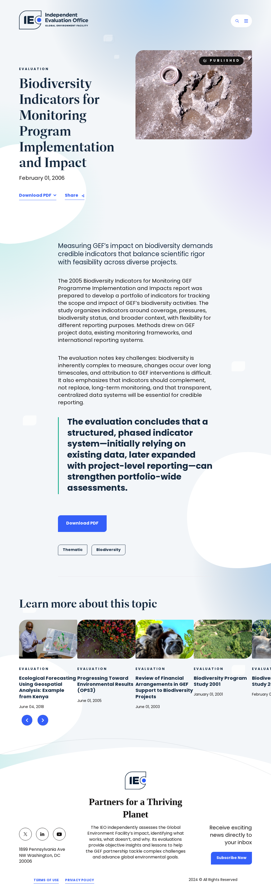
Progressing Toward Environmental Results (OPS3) (105, 684)
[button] (237, 21)
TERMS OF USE (46, 881)
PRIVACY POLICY (79, 881)
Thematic (73, 550)
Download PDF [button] (35, 196)
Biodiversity (108, 550)
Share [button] (71, 196)
